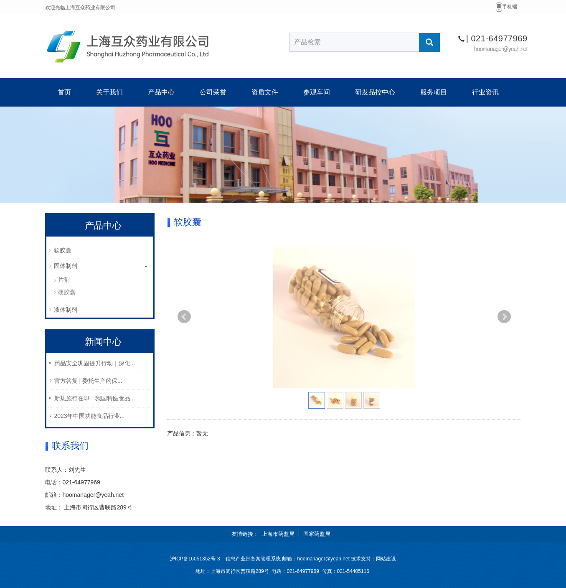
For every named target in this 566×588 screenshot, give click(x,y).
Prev (184, 316)
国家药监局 (316, 534)
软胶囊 (62, 250)
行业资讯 (485, 92)
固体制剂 (65, 265)
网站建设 (386, 559)
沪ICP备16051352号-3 (195, 559)
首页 (64, 92)
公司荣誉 (213, 92)
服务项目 (433, 92)
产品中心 (161, 92)
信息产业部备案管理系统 (253, 559)
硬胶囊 (67, 292)
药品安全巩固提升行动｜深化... (94, 363)
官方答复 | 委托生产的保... (88, 380)
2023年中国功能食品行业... (89, 415)
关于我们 (109, 92)
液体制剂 (65, 309)
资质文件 (264, 92)
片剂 (64, 279)
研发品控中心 (375, 92)
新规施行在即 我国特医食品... (94, 398)
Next (504, 316)
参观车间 (316, 92)
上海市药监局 (278, 534)
